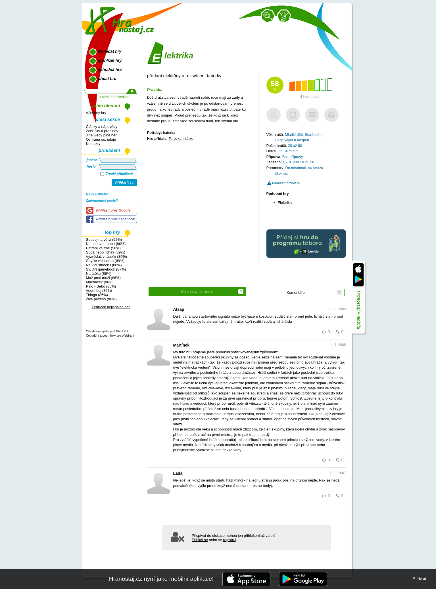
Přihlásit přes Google (113, 210)
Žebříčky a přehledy (102, 131)
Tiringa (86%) (97, 295)
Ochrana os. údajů (101, 139)
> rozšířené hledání (113, 97)
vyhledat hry (109, 51)
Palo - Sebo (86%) (101, 286)
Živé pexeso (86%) (101, 299)
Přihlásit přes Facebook (115, 219)
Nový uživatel (97, 194)
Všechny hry (96, 113)
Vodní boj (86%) (99, 290)
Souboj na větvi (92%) (104, 239)
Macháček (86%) (100, 282)
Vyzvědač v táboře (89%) (106, 256)
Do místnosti (295, 168)
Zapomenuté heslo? (102, 200)
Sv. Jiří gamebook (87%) (106, 269)
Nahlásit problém (283, 183)
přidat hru (107, 78)
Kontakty (93, 144)
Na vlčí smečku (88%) (104, 265)
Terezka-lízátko (181, 138)
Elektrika (285, 202)
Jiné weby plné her (101, 135)
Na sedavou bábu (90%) (106, 244)
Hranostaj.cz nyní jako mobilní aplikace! (161, 578)
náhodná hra (110, 69)
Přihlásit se (124, 183)
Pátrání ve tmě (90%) (103, 248)
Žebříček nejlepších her (111, 307)
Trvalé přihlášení (116, 174)
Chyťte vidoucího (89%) (105, 261)
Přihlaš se (200, 540)
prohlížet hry (110, 60)
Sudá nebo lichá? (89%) (105, 252)
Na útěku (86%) (99, 273)
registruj (229, 540)
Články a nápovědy (101, 126)
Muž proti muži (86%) (103, 278)
